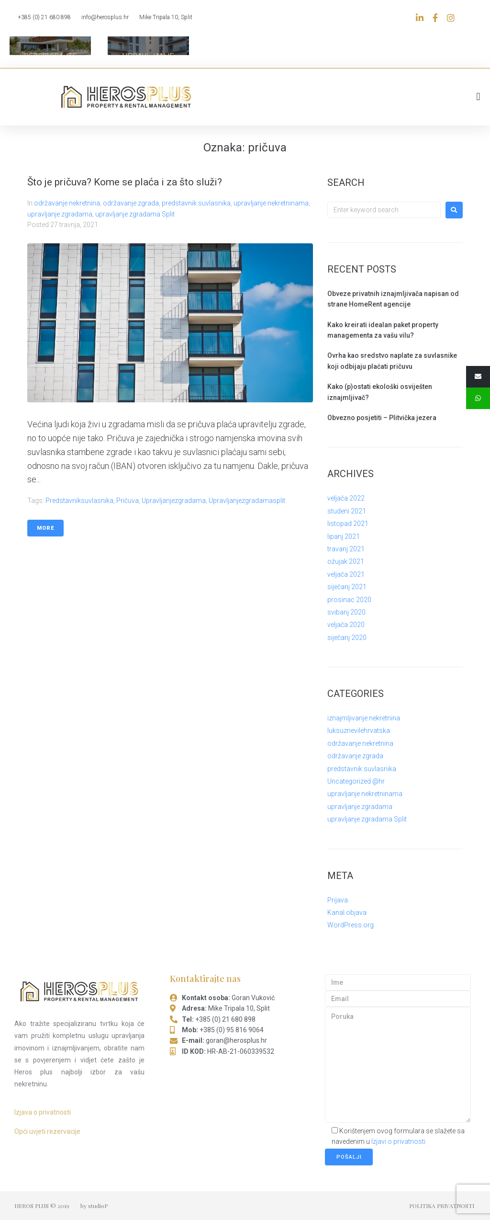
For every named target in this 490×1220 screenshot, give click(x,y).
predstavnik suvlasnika (196, 203)
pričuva (127, 500)
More (45, 528)
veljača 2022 (346, 498)
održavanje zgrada (131, 203)
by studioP (94, 1205)
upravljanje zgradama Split (135, 214)
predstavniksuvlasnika (79, 500)
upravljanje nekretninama (271, 203)
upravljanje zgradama (59, 214)
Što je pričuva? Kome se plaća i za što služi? (124, 182)
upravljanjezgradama (174, 500)
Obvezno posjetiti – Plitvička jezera (381, 418)
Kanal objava (347, 912)
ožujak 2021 (345, 561)
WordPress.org (350, 925)
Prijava (337, 900)
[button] (478, 96)
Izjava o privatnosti (42, 1112)
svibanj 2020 (346, 612)
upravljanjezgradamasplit (247, 500)
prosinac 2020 (349, 600)
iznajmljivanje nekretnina (363, 718)
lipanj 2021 (343, 536)
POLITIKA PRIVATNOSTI (441, 1205)
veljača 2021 (346, 574)
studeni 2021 (346, 511)
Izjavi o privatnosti (398, 1141)
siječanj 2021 (347, 587)
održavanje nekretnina (67, 203)
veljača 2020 (346, 624)
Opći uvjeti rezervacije (47, 1131)
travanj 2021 (346, 549)
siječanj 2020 (347, 637)
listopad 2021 (347, 523)
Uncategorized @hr (356, 781)
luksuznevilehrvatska (358, 730)
